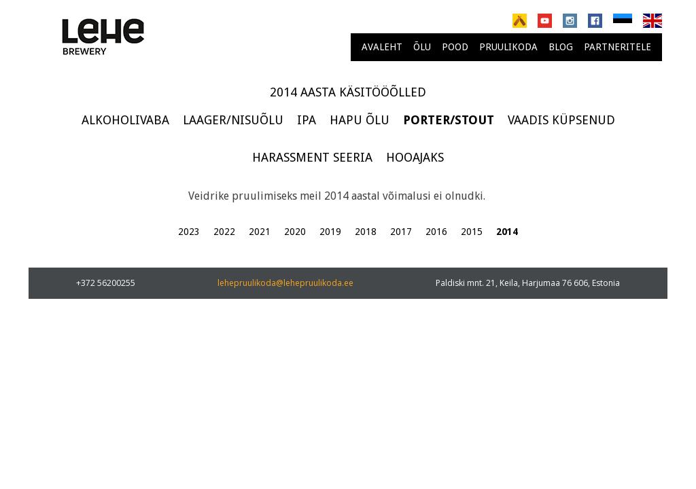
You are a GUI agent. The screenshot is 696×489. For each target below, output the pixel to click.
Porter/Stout (448, 120)
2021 (260, 231)
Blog (561, 46)
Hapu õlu (359, 120)
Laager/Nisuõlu (233, 120)
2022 (224, 231)
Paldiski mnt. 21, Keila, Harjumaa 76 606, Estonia (528, 283)
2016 (436, 231)
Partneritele (617, 46)
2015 (472, 231)
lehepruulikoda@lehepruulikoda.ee (285, 283)
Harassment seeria (312, 157)
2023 (189, 231)
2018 (366, 231)
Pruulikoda (508, 46)
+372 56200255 (105, 283)
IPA (306, 120)
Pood (455, 46)
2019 (330, 231)
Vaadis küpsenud (561, 120)
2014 (507, 231)
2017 (401, 231)
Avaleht (382, 46)
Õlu (422, 46)
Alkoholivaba (125, 120)
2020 (295, 231)
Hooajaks (415, 157)
